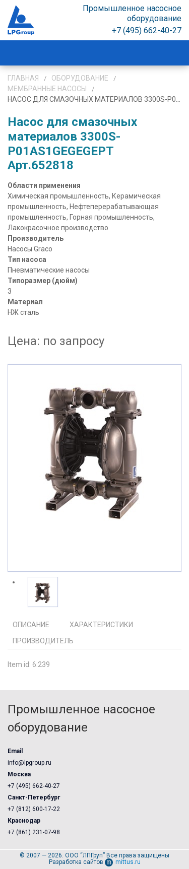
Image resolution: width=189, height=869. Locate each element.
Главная (23, 78)
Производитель (43, 641)
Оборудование (79, 78)
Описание (31, 625)
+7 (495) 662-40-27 (34, 785)
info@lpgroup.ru (29, 762)
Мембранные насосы (47, 89)
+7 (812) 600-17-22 (34, 809)
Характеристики (101, 625)
